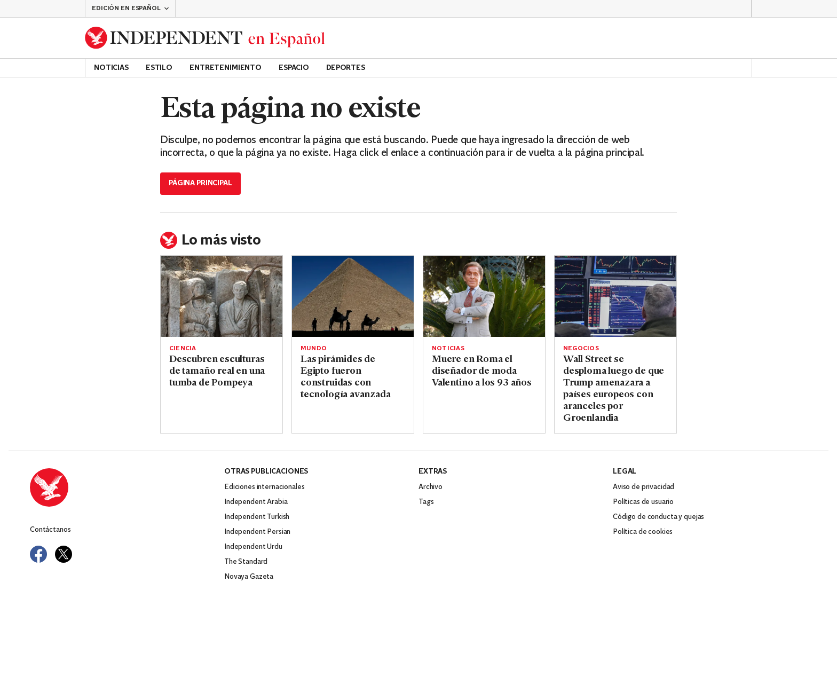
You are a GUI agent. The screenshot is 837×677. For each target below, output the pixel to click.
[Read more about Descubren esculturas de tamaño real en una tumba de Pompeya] (221, 296)
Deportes (345, 68)
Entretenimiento (225, 68)
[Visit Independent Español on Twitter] (63, 554)
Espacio (294, 68)
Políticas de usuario (643, 502)
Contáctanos (50, 530)
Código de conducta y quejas (658, 517)
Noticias (111, 68)
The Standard (245, 562)
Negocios (581, 348)
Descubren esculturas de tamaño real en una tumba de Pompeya (217, 371)
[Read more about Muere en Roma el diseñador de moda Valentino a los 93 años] (484, 296)
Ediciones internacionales (264, 487)
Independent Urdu (253, 547)
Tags (425, 502)
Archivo (430, 487)
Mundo (314, 348)
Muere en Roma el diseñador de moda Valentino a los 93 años (482, 371)
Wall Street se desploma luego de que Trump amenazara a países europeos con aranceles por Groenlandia (613, 389)
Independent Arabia (255, 502)
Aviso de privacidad (643, 487)
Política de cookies (643, 532)
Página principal (200, 183)
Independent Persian (257, 532)
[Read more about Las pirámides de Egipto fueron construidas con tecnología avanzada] (353, 296)
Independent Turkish (256, 517)
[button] (130, 8)
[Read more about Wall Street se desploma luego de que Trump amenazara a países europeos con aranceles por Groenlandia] (615, 296)
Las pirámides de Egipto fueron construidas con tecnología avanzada (346, 377)
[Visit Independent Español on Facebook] (38, 554)
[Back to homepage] (205, 38)
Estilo (159, 68)
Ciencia (182, 348)
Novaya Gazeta (248, 577)
